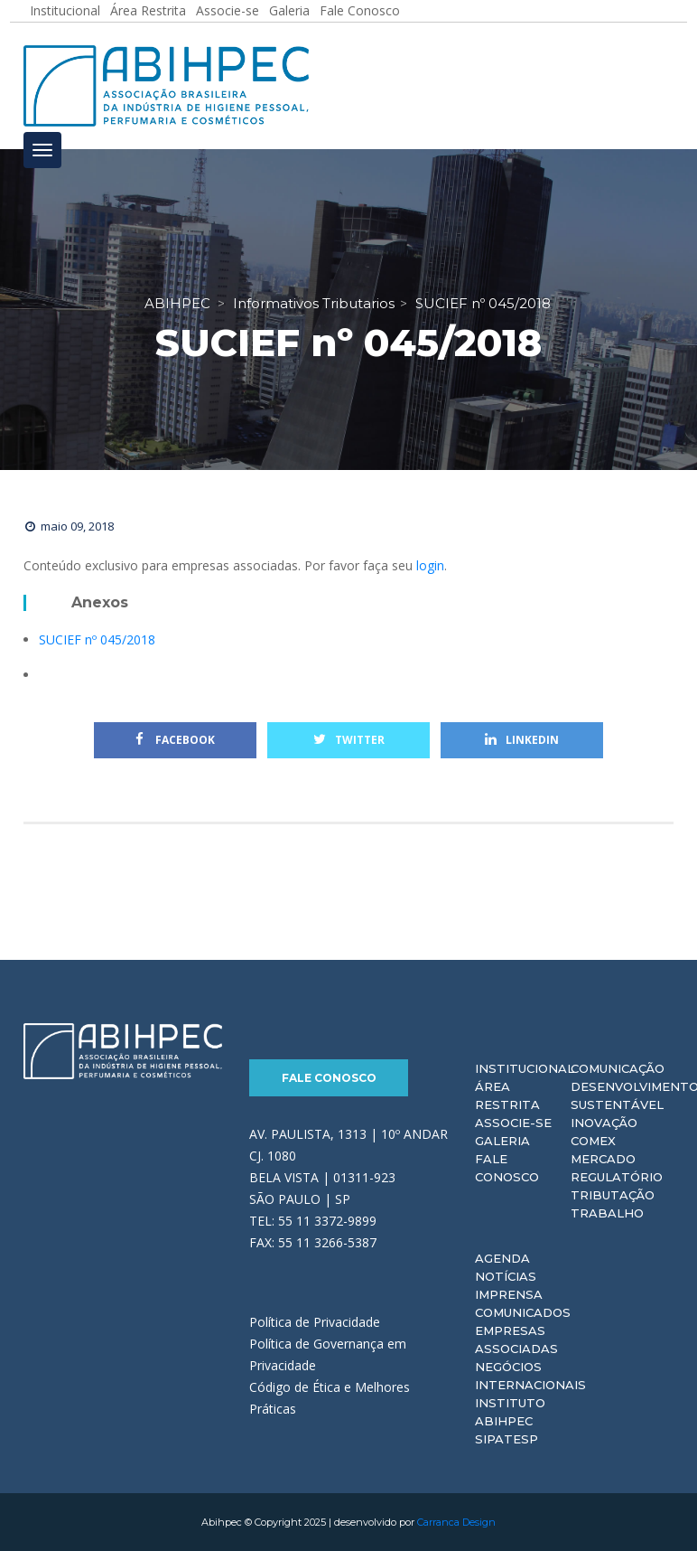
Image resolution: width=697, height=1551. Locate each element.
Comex (593, 1140)
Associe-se (513, 1122)
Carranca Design (456, 1522)
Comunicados (523, 1312)
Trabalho (607, 1213)
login (430, 565)
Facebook (175, 739)
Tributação (613, 1195)
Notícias (505, 1276)
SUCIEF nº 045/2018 (97, 639)
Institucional (524, 1068)
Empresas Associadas (516, 1339)
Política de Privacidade (314, 1321)
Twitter (349, 739)
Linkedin (522, 739)
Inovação (604, 1122)
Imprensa (509, 1294)
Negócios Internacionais (530, 1375)
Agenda (502, 1258)
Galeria (502, 1140)
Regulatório (617, 1177)
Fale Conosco (329, 1078)
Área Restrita (507, 1095)
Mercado (603, 1159)
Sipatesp (506, 1439)
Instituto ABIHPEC (510, 1412)
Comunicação (617, 1068)
